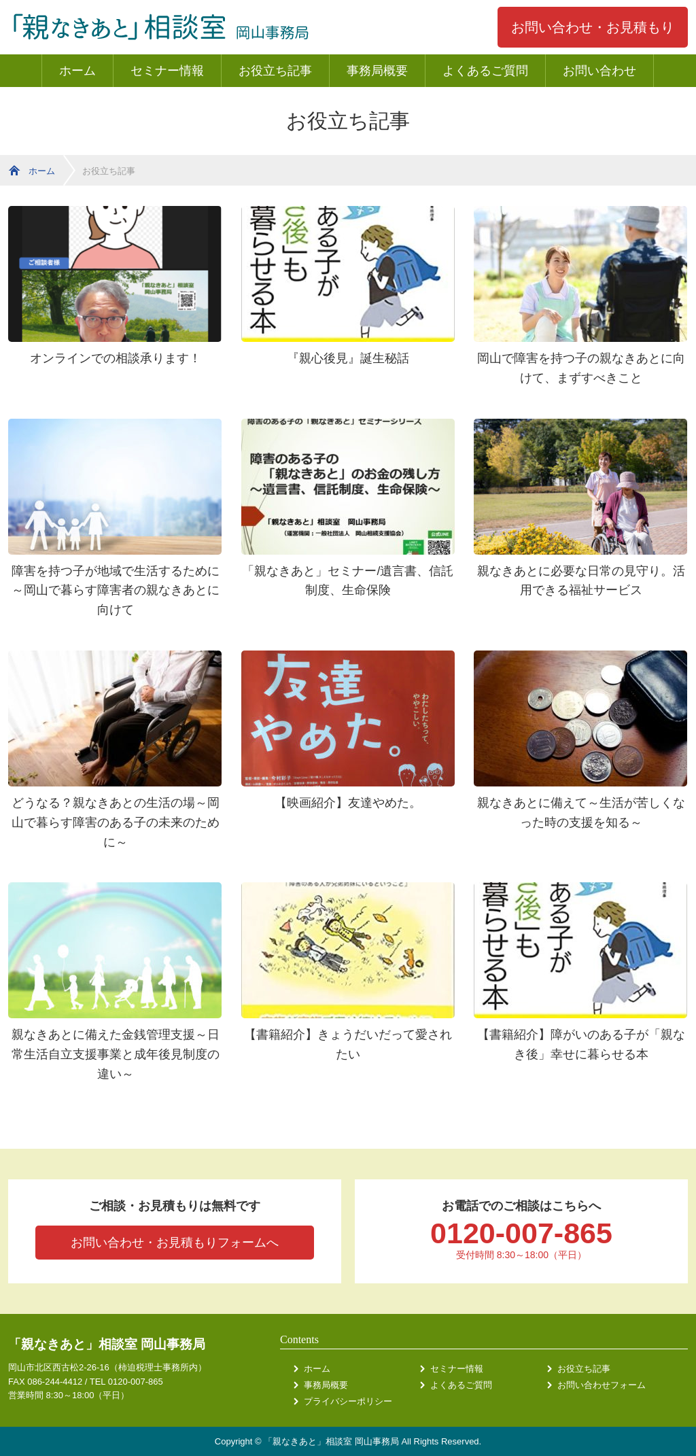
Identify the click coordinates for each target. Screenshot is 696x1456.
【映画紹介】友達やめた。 (348, 803)
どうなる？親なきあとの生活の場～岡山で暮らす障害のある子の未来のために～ (116, 822)
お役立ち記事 (275, 70)
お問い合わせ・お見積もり (592, 27)
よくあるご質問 (485, 70)
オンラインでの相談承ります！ (115, 358)
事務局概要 (377, 70)
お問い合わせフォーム (601, 1385)
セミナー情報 (167, 70)
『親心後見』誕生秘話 (348, 358)
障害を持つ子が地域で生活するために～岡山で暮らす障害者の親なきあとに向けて (116, 590)
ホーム (77, 70)
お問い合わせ (599, 70)
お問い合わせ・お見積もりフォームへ (175, 1242)
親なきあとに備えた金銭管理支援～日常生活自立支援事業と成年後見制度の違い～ (116, 1054)
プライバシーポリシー (348, 1401)
